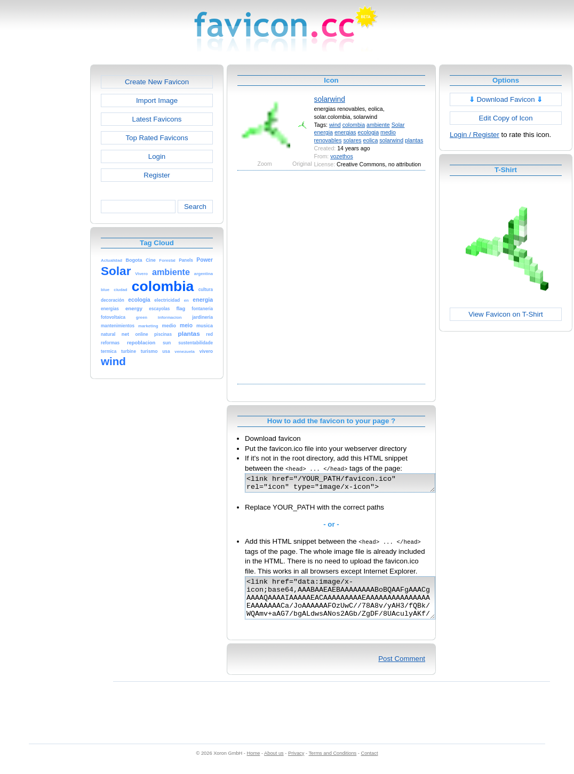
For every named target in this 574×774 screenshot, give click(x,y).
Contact (369, 764)
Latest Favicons (157, 119)
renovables (328, 140)
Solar (398, 125)
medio (388, 132)
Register (157, 175)
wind (335, 125)
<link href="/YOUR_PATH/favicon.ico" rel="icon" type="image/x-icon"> (351, 484)
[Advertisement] (105, 276)
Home (253, 764)
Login (156, 156)
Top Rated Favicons (156, 138)
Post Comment (401, 670)
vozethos (341, 156)
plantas (414, 140)
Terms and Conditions (332, 764)
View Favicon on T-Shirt (505, 314)
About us (274, 764)
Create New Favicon (157, 82)
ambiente (378, 125)
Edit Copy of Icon (505, 118)
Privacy (296, 764)
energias (345, 132)
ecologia (368, 132)
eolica (370, 140)
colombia (353, 125)
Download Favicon (506, 99)
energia (323, 132)
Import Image (157, 100)
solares (352, 140)
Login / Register (474, 135)
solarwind (329, 99)
